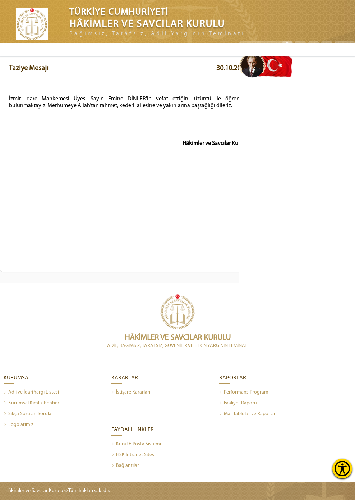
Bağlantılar (125, 465)
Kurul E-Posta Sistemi (136, 444)
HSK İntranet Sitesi (133, 455)
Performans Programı (244, 392)
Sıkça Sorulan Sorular (28, 414)
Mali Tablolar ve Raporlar (247, 414)
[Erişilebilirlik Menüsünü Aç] (342, 468)
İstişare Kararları (130, 392)
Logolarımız (18, 424)
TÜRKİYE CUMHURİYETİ (119, 12)
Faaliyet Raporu (238, 403)
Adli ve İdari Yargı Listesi (31, 392)
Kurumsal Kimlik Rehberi (32, 403)
